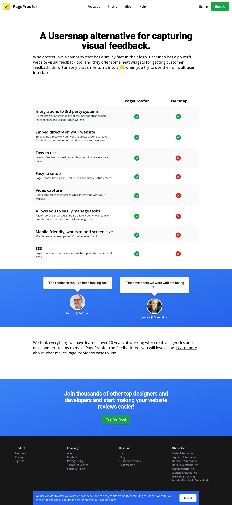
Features (93, 6)
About (71, 453)
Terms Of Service (77, 465)
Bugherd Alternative (184, 457)
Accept (188, 498)
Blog (128, 6)
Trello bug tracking (183, 476)
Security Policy (76, 469)
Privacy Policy (75, 461)
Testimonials (127, 465)
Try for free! (116, 419)
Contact (72, 457)
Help (142, 6)
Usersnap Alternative (184, 472)
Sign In (203, 6)
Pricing (112, 6)
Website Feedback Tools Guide (190, 480)
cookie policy (108, 500)
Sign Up (220, 6)
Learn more (186, 347)
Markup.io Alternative (185, 465)
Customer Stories (130, 461)
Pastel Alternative (182, 453)
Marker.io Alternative (184, 461)
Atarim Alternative (183, 469)
